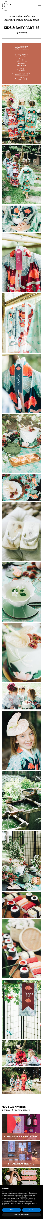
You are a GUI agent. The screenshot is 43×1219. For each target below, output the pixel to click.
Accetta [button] (31, 1210)
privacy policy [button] (13, 1193)
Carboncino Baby (21, 79)
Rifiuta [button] (11, 1210)
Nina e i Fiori (21, 66)
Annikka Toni (21, 70)
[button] (40, 1188)
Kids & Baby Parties (21, 27)
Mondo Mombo (21, 75)
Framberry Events (21, 56)
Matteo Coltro (21, 61)
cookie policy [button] (23, 1196)
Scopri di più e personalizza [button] (21, 1214)
